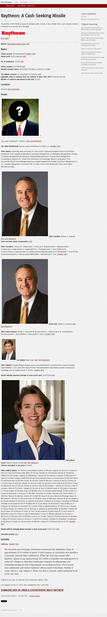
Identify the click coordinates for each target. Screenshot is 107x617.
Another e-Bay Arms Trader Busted (91, 48)
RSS (32, 2)
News (16, 2)
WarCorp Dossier (35, 596)
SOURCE (29, 54)
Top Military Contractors (26, 6)
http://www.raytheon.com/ (16, 44)
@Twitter (24, 2)
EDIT (28, 44)
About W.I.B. (10, 6)
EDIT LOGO (5, 38)
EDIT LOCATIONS (13, 89)
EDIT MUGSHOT (36, 141)
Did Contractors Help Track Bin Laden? (92, 73)
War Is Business (6, 2)
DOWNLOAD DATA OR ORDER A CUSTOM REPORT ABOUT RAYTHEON (32, 590)
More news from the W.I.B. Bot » (90, 19)
